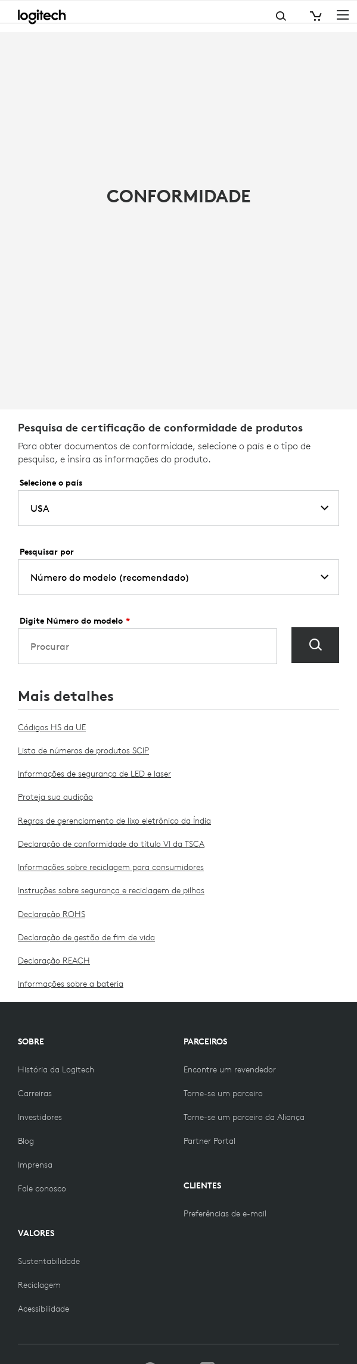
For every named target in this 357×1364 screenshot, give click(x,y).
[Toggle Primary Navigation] (342, 14)
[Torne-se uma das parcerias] (223, 1093)
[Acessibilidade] (43, 1308)
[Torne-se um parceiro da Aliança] (244, 1117)
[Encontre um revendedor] (230, 1069)
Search (234, 16)
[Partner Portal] (209, 1140)
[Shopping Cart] (315, 16)
